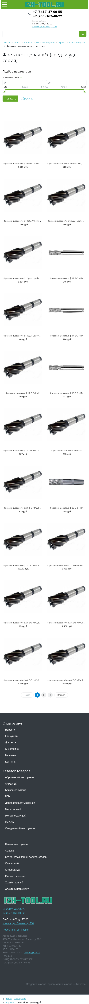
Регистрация (20, 998)
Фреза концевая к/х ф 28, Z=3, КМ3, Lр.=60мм (26, 622)
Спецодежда (12, 869)
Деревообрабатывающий (20, 803)
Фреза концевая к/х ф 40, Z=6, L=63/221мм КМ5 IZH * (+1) (31, 680)
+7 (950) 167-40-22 (47, 16)
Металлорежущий (15, 815)
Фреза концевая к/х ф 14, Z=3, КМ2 (22, 393)
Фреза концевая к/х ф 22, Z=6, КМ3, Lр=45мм (25, 565)
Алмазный (11, 783)
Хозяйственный (14, 882)
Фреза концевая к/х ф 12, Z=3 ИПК (66, 278)
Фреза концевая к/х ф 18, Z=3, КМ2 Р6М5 (23, 450)
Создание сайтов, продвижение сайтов (49, 984)
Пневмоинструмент (16, 844)
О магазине (12, 749)
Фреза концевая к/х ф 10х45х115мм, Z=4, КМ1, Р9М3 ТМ (31, 220)
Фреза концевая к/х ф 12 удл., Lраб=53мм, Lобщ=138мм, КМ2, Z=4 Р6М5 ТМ (40, 278)
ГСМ (7, 796)
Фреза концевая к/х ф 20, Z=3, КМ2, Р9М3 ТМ (25, 507)
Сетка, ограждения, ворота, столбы (26, 857)
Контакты (10, 761)
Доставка (10, 742)
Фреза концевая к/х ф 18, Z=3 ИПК (66, 393)
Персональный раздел (16, 929)
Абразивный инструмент (19, 777)
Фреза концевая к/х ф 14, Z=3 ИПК (66, 335)
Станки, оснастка (15, 876)
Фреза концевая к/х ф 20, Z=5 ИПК (66, 507)
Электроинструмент (17, 889)
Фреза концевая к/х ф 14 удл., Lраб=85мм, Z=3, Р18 (28, 335)
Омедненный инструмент (20, 828)
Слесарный (12, 863)
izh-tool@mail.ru (32, 952)
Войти (9, 998)
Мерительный (13, 809)
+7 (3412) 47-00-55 (47, 11)
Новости (10, 729)
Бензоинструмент (15, 790)
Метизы (9, 822)
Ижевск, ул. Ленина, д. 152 (44, 26)
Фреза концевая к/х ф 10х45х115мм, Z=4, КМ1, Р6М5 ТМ (31, 163)
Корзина (10, 1002)
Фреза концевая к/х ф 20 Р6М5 (66, 450)
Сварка (9, 850)
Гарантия (10, 755)
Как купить (11, 736)
